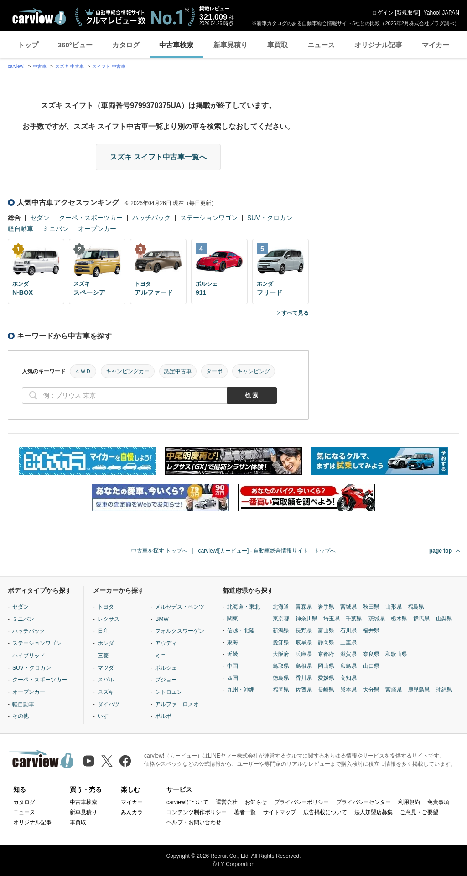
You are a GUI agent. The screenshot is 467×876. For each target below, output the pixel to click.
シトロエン (168, 692)
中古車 (40, 66)
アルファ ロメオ (177, 704)
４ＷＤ (83, 371)
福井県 (371, 630)
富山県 (326, 630)
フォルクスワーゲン (179, 631)
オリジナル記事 (378, 45)
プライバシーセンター (363, 802)
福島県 (416, 607)
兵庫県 (304, 654)
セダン (39, 217)
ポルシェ (166, 668)
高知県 (348, 678)
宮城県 (348, 607)
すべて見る (295, 313)
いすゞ (106, 716)
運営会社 (227, 802)
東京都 (281, 618)
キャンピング (253, 371)
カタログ (126, 45)
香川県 (304, 678)
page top (440, 550)
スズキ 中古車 (69, 66)
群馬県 (421, 618)
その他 (20, 716)
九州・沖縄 (240, 689)
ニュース (321, 45)
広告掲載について (325, 812)
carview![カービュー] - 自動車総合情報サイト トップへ (267, 550)
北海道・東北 (243, 607)
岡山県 (326, 666)
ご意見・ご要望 (419, 812)
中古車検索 (176, 45)
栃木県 (399, 618)
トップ (28, 45)
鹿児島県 (419, 689)
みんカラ (132, 812)
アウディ (166, 643)
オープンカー (97, 228)
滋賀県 (348, 654)
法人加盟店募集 (373, 812)
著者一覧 (245, 812)
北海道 (281, 607)
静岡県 (326, 642)
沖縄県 (444, 689)
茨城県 (376, 618)
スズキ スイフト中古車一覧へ (158, 157)
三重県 (348, 642)
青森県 (304, 607)
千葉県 (354, 618)
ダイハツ (108, 704)
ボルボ (163, 716)
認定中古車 (178, 371)
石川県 (348, 630)
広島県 (348, 666)
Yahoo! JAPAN (441, 13)
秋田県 (371, 607)
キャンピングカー (128, 371)
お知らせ (256, 802)
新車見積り (230, 45)
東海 (232, 642)
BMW (161, 619)
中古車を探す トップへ (159, 550)
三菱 (103, 655)
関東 (232, 618)
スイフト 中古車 (108, 66)
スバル (106, 679)
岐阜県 (304, 642)
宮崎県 (393, 689)
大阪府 (281, 654)
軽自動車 (20, 228)
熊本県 (348, 689)
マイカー (435, 45)
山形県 (393, 607)
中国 (232, 666)
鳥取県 (281, 666)
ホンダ (106, 643)
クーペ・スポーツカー (91, 217)
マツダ (106, 668)
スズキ (106, 692)
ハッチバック (151, 217)
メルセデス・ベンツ (179, 607)
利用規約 (409, 802)
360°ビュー (75, 45)
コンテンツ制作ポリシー (196, 812)
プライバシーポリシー (301, 802)
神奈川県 (306, 618)
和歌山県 (396, 654)
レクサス (108, 619)
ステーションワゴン (209, 217)
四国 (232, 678)
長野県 (304, 630)
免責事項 (438, 802)
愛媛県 (326, 678)
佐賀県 (304, 689)
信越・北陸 (240, 630)
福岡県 (281, 689)
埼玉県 (331, 618)
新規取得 (407, 13)
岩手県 (326, 607)
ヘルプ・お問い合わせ (193, 822)
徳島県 (281, 678)
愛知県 (281, 642)
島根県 (304, 666)
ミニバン (55, 228)
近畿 (232, 654)
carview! (16, 66)
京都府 (326, 654)
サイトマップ (279, 812)
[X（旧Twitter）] (106, 760)
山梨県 (444, 618)
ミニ (160, 655)
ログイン (383, 13)
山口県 (371, 666)
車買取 (277, 45)
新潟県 (281, 630)
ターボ (214, 371)
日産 (103, 631)
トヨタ (106, 607)
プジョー (166, 679)
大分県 (371, 689)
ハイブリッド (28, 655)
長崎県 (326, 689)
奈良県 (371, 654)
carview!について (187, 802)
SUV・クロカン (269, 217)
